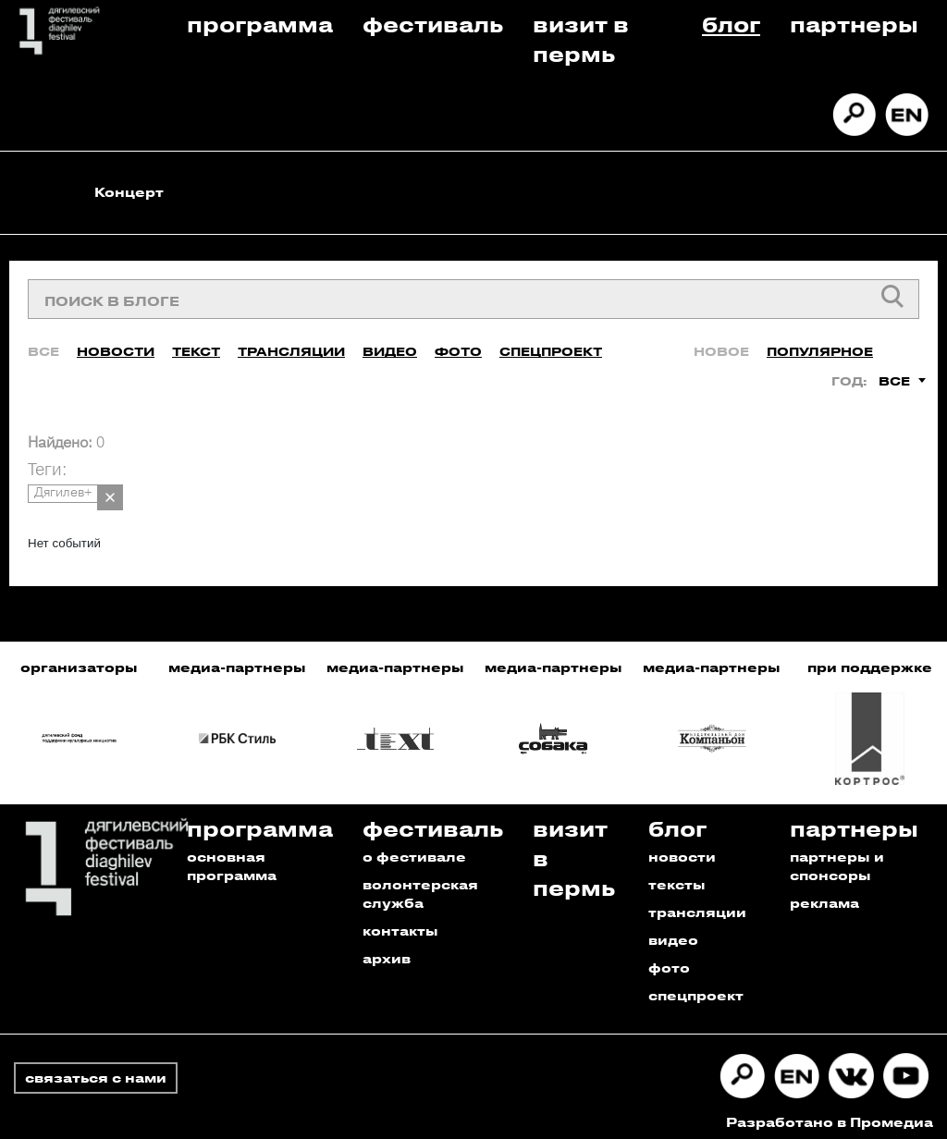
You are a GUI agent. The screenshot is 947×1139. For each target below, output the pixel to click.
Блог (731, 23)
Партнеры (854, 23)
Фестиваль (433, 23)
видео (673, 932)
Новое (721, 343)
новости (682, 849)
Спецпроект (550, 343)
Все (43, 343)
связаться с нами (95, 1070)
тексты (677, 877)
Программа (260, 23)
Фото (458, 343)
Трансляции (291, 343)
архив (387, 951)
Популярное (820, 343)
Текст (196, 343)
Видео (390, 343)
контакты (400, 923)
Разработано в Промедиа (829, 1114)
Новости (115, 343)
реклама (824, 895)
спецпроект (696, 988)
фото (669, 960)
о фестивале (414, 849)
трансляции (697, 904)
